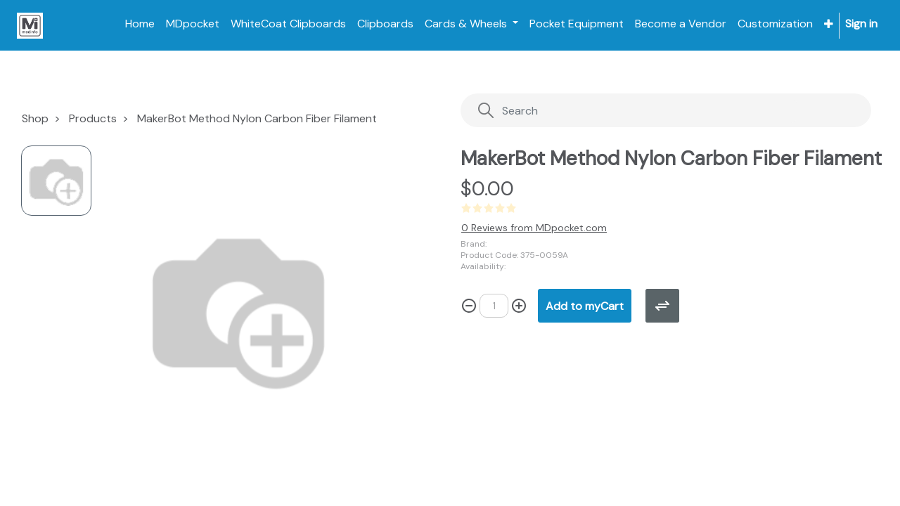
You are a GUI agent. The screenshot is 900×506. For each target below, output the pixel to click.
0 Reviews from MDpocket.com (534, 227)
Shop (35, 118)
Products (93, 118)
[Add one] (518, 305)
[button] (828, 24)
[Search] (637, 110)
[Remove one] (469, 305)
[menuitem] (140, 24)
